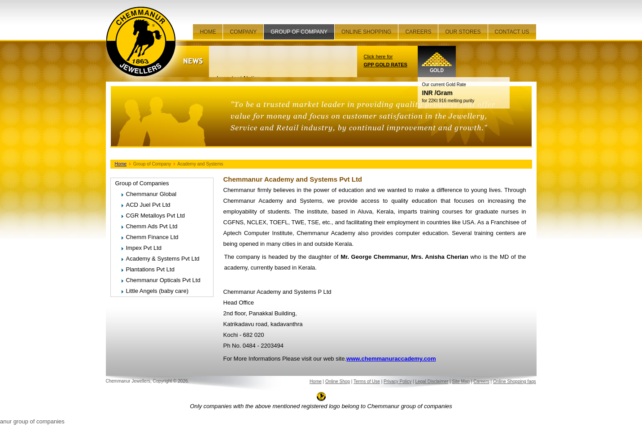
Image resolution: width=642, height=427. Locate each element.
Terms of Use (367, 381)
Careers (418, 32)
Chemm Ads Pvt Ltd (152, 226)
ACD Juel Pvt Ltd (148, 204)
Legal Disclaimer (431, 381)
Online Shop (337, 381)
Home (208, 32)
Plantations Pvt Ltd (150, 269)
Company (243, 32)
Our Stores (462, 32)
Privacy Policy (397, 381)
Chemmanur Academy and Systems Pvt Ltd (292, 179)
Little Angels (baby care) (157, 291)
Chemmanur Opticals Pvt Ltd (163, 280)
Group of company (299, 32)
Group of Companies (142, 183)
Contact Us (512, 32)
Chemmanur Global (151, 194)
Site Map (461, 381)
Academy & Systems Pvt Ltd (163, 258)
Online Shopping (366, 32)
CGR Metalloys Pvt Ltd (155, 215)
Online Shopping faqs (514, 381)
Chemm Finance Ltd (152, 237)
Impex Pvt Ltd (144, 247)
